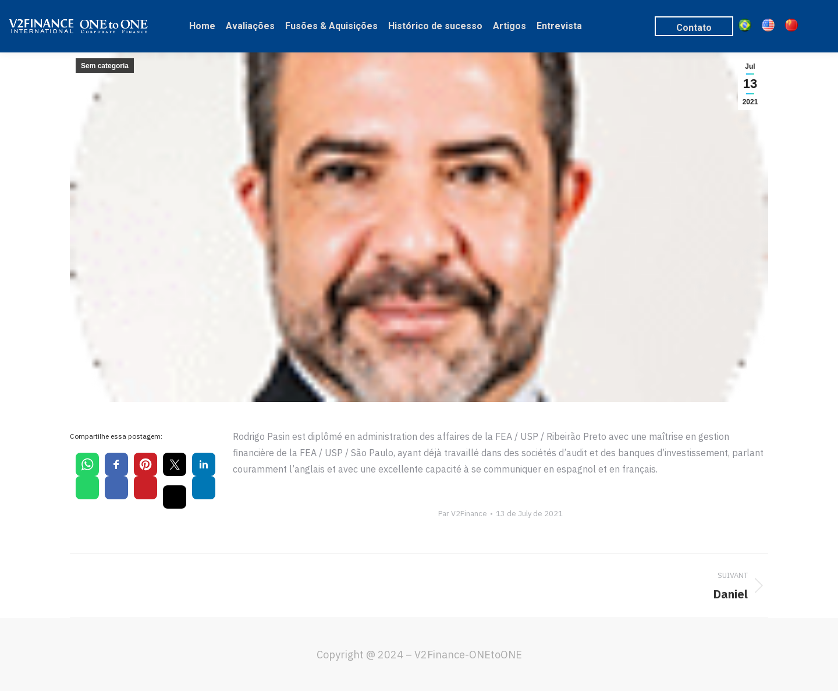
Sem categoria (105, 66)
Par (462, 514)
